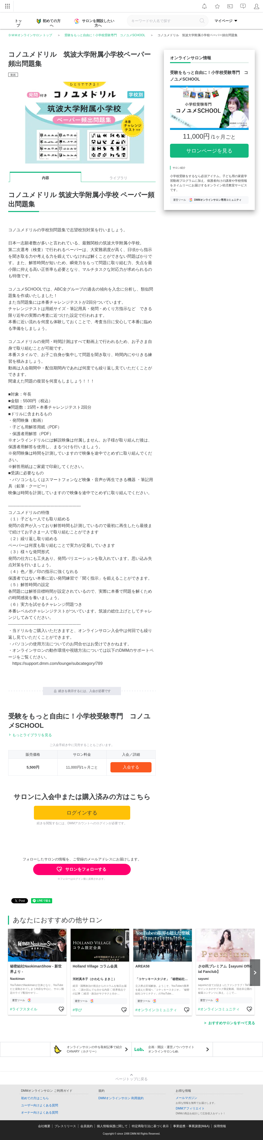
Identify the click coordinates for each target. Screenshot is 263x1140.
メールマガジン (186, 1098)
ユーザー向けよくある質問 (39, 1105)
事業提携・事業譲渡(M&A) (191, 1126)
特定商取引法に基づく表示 (150, 1126)
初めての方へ (49, 22)
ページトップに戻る (131, 1079)
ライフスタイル (24, 1009)
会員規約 (86, 1126)
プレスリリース (65, 1126)
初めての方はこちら (35, 1098)
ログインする (82, 813)
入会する (131, 767)
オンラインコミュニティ (157, 1010)
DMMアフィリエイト (190, 1108)
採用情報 (220, 1126)
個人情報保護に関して (112, 1126)
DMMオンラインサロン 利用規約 (121, 1098)
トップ (18, 23)
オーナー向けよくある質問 (39, 1112)
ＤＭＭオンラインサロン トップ (30, 35)
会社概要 (44, 1126)
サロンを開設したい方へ (94, 23)
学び (78, 1010)
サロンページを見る (209, 151)
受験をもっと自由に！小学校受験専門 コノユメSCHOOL (104, 35)
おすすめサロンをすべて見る (231, 1023)
